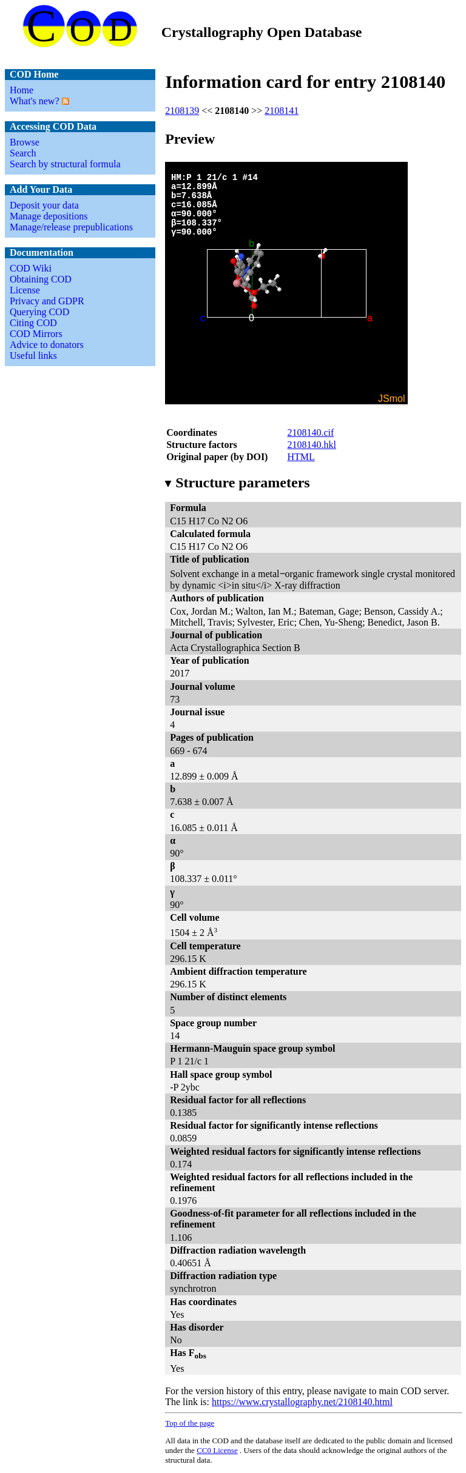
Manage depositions (48, 216)
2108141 (282, 110)
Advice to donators (47, 344)
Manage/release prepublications (71, 227)
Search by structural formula (65, 164)
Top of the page (189, 1423)
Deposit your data (44, 205)
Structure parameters (237, 482)
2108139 (182, 110)
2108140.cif (310, 432)
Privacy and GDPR (47, 301)
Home (21, 90)
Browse (24, 142)
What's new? (34, 101)
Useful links (33, 355)
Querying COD (39, 312)
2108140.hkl (311, 444)
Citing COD (33, 323)
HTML (300, 457)
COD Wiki (31, 268)
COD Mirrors (36, 334)
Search (23, 153)
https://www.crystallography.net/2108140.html (302, 1402)
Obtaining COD (41, 279)
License (25, 290)
